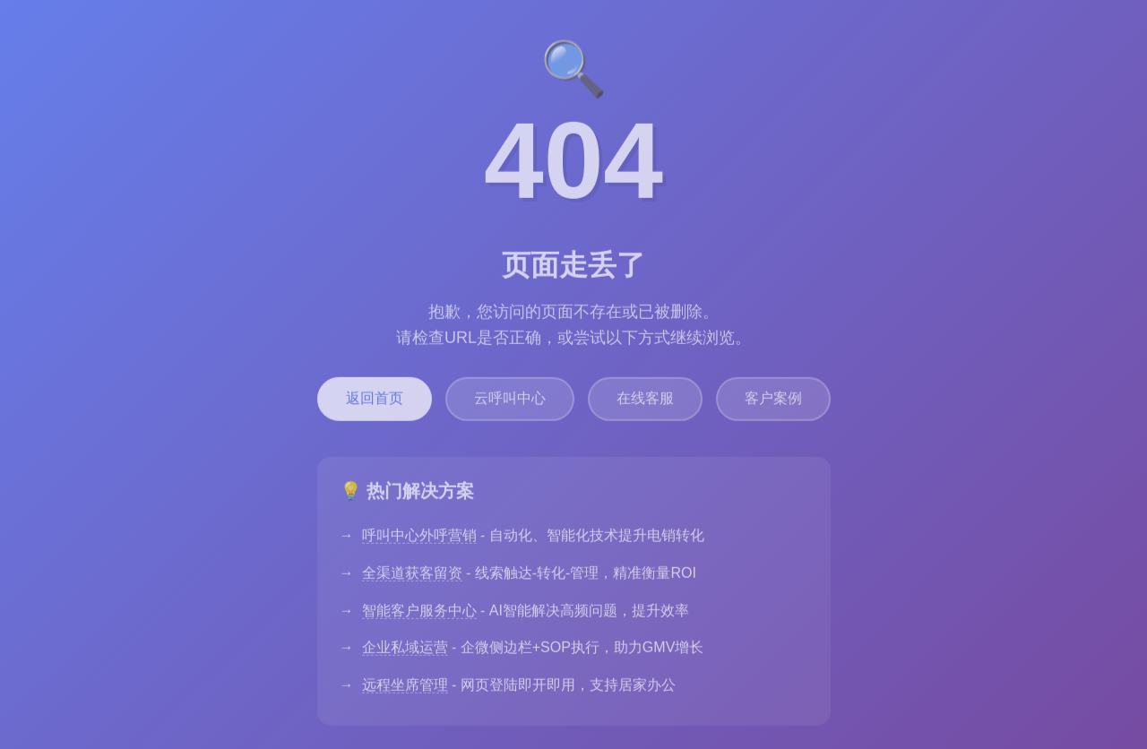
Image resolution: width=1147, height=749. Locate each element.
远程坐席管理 (405, 691)
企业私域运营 (405, 653)
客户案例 (773, 404)
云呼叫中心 (510, 404)
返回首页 (374, 404)
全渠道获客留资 (412, 579)
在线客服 (645, 404)
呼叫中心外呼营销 (419, 541)
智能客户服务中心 (419, 616)
